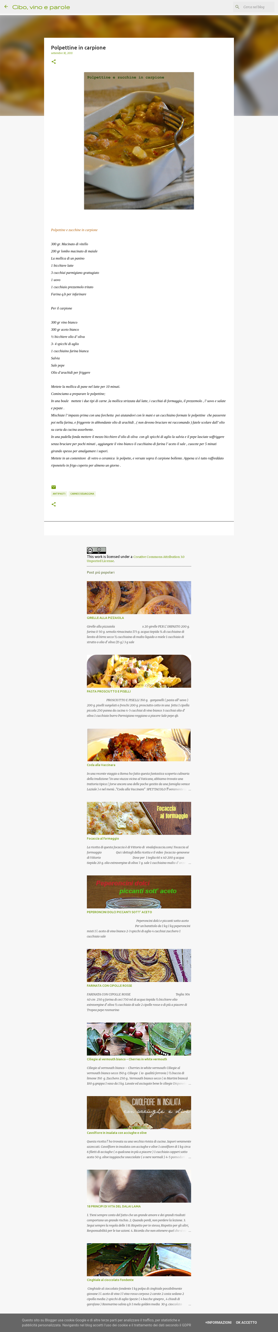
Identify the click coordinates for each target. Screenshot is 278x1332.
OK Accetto (246, 1322)
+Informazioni (218, 1322)
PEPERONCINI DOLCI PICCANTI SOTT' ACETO (119, 912)
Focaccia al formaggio (103, 838)
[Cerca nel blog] (252, 7)
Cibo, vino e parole (41, 6)
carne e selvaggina (82, 493)
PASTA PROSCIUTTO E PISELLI (109, 691)
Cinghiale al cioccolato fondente (110, 1280)
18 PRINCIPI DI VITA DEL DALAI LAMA (114, 1206)
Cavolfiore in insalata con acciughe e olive (117, 1133)
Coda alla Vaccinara (101, 765)
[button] (53, 62)
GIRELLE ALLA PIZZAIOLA (105, 618)
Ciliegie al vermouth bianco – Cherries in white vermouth (127, 1059)
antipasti (59, 493)
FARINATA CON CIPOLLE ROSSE (109, 985)
